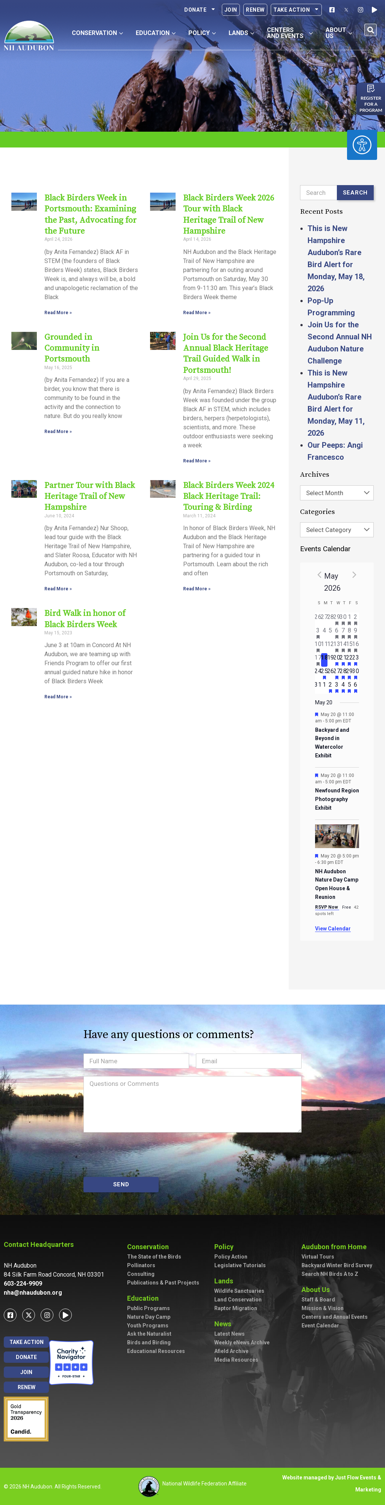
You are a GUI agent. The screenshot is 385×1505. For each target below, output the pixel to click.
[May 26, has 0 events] (330, 673)
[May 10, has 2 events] (318, 646)
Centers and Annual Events (335, 1317)
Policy (225, 1247)
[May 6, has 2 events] (337, 633)
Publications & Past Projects (163, 1283)
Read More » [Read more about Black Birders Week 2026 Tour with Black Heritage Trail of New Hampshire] (197, 301)
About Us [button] (339, 33)
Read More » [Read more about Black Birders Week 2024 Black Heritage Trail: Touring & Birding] (197, 579)
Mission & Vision (323, 1308)
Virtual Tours (318, 1257)
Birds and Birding (149, 1342)
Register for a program (370, 104)
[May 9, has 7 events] (356, 633)
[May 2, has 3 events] (356, 619)
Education (144, 1298)
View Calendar (333, 929)
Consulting (141, 1274)
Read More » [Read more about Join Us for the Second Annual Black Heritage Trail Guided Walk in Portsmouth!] (197, 452)
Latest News (229, 1334)
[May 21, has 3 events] (343, 660)
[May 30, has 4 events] (356, 673)
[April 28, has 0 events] (330, 619)
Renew (255, 10)
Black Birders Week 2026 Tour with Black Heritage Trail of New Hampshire (230, 209)
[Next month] (354, 574)
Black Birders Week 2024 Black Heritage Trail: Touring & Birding (228, 487)
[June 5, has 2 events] (349, 687)
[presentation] (140, 1154)
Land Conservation (238, 1300)
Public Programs (148, 1308)
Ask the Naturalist (149, 1334)
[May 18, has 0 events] (324, 660)
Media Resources (236, 1360)
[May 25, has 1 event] (324, 673)
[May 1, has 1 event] (349, 619)
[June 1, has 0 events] (324, 687)
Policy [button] (202, 32)
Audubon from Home (336, 1247)
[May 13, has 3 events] (337, 646)
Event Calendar (320, 1326)
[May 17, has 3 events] (318, 660)
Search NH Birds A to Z (330, 1274)
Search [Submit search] (355, 192)
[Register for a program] (371, 88)
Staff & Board (318, 1300)
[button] (370, 30)
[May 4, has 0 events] (324, 633)
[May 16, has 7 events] (356, 646)
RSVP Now (327, 907)
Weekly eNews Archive (242, 1342)
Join (230, 10)
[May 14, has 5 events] (343, 646)
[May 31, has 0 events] (318, 687)
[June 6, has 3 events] (356, 687)
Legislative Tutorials (240, 1265)
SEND (121, 1184)
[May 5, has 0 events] (330, 633)
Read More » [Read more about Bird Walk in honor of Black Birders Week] (58, 687)
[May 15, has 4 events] (349, 646)
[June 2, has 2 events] (330, 687)
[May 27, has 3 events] (337, 673)
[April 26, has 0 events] (318, 619)
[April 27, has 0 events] (324, 619)
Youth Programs (147, 1326)
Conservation (150, 1247)
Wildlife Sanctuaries (239, 1291)
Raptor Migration (235, 1308)
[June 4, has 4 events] (343, 687)
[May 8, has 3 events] (349, 633)
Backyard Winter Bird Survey (337, 1265)
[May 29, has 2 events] (349, 673)
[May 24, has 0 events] (318, 673)
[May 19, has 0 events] (330, 660)
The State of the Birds (154, 1257)
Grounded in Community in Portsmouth (71, 348)
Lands (225, 1281)
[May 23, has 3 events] (356, 660)
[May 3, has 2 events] (318, 633)
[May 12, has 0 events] (330, 646)
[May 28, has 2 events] (343, 673)
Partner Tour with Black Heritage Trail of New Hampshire (89, 487)
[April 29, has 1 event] (337, 619)
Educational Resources (156, 1351)
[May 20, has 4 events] (337, 660)
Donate (200, 10)
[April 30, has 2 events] (343, 619)
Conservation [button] (97, 32)
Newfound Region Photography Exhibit (337, 798)
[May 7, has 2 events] (343, 633)
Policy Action (230, 1257)
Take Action (296, 10)
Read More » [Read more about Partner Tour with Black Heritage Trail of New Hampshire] (58, 579)
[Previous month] (319, 574)
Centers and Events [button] (290, 33)
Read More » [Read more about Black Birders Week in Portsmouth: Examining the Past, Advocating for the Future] (58, 312)
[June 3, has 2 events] (337, 687)
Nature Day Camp (148, 1317)
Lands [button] (241, 32)
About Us (317, 1290)
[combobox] (337, 492)
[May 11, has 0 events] (324, 646)
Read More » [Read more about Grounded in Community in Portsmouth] (58, 431)
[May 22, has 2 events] (349, 660)
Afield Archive (231, 1351)
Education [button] (156, 32)
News (224, 1324)
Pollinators (141, 1265)
